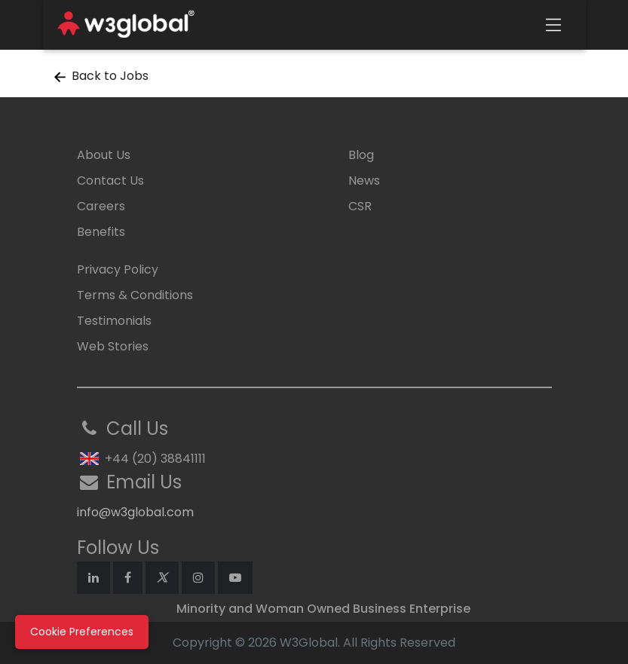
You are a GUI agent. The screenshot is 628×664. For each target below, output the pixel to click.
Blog (361, 155)
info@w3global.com (135, 512)
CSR (360, 206)
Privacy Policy (117, 269)
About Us (103, 155)
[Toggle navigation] (553, 25)
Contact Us (110, 180)
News (364, 180)
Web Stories (113, 346)
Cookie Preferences (81, 631)
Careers (101, 206)
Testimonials (114, 320)
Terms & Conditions (135, 295)
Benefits (101, 231)
